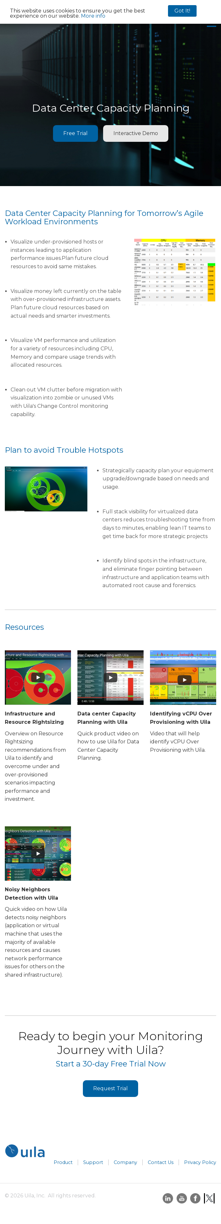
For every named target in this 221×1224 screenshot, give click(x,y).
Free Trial (75, 133)
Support (93, 1162)
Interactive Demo (135, 133)
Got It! (182, 11)
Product (63, 1162)
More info (93, 16)
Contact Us (160, 1162)
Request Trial (110, 1088)
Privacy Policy (200, 1162)
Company (125, 1162)
